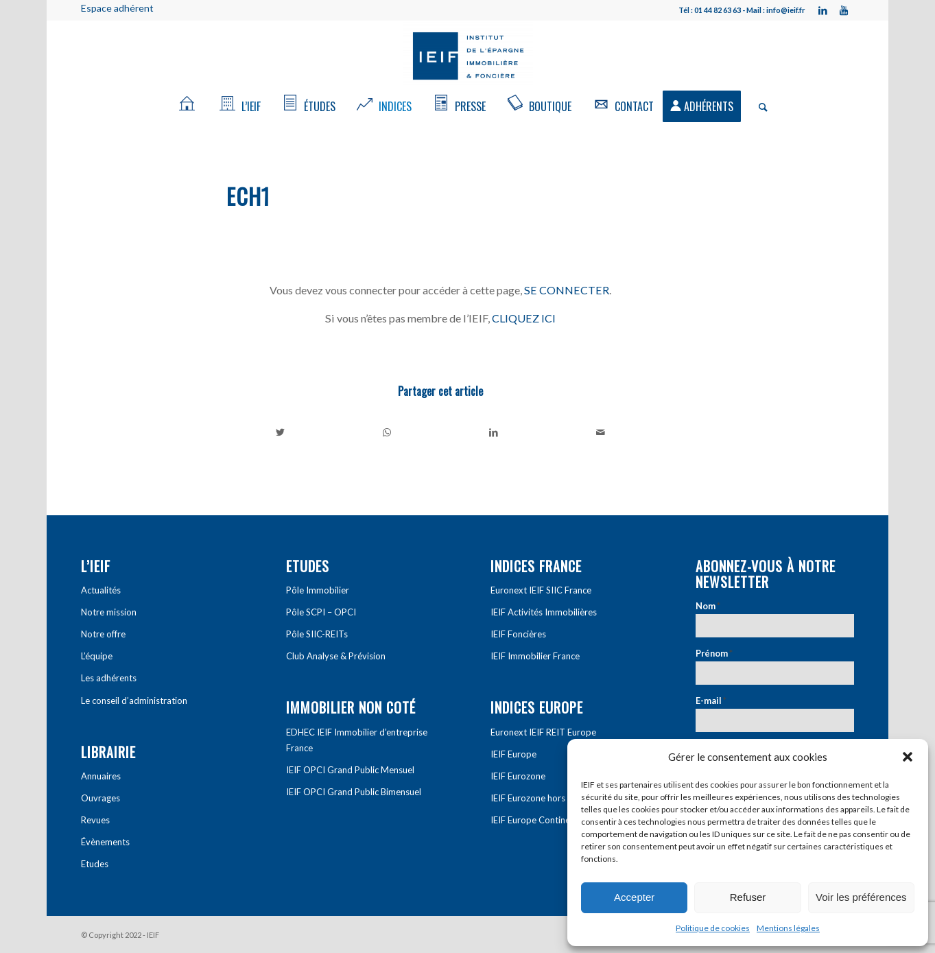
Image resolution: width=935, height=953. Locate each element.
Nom (708, 605)
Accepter (634, 897)
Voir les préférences (861, 897)
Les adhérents (109, 677)
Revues (95, 819)
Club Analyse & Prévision (336, 655)
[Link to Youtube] (843, 10)
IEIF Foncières (518, 633)
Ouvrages (100, 797)
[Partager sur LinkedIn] (494, 432)
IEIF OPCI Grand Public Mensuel (350, 769)
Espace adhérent (117, 8)
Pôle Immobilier (317, 590)
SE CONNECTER (566, 289)
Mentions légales (788, 928)
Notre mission (109, 612)
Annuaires (101, 775)
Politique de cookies (713, 928)
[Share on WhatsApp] (387, 432)
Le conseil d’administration (134, 700)
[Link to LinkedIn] (823, 10)
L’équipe (97, 655)
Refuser (748, 897)
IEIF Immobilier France (535, 655)
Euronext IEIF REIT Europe (543, 732)
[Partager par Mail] (600, 432)
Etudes (94, 863)
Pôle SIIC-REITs (317, 633)
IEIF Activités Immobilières (543, 612)
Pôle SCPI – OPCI (321, 612)
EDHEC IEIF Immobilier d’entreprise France (356, 740)
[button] (907, 757)
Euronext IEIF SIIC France (540, 590)
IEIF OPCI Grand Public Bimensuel (353, 791)
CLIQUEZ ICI (524, 318)
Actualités (101, 590)
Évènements (105, 841)
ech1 (248, 196)
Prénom (714, 653)
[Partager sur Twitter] (280, 432)
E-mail (711, 700)
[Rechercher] (759, 106)
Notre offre (103, 633)
